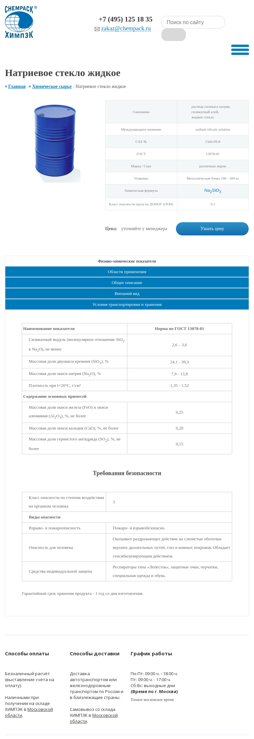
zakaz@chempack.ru (108, 28)
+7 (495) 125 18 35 (107, 19)
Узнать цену (212, 219)
